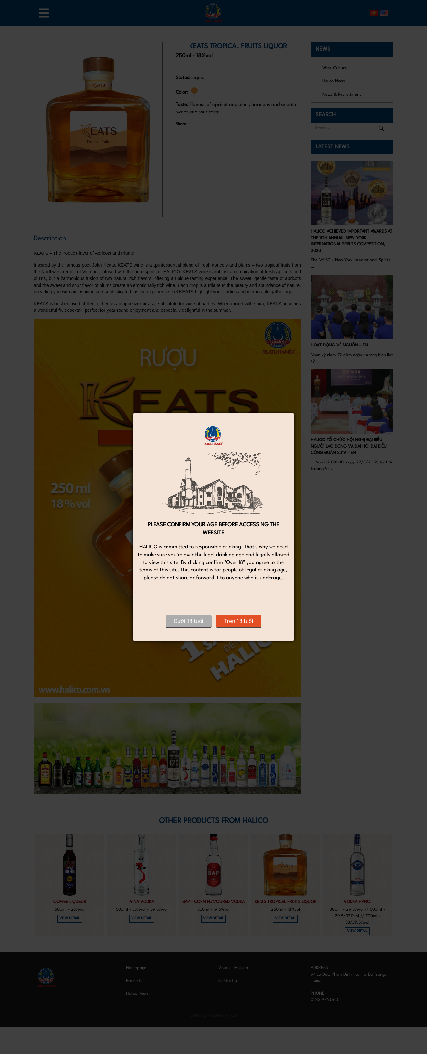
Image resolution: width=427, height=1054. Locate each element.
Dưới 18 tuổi (188, 621)
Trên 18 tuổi (238, 621)
